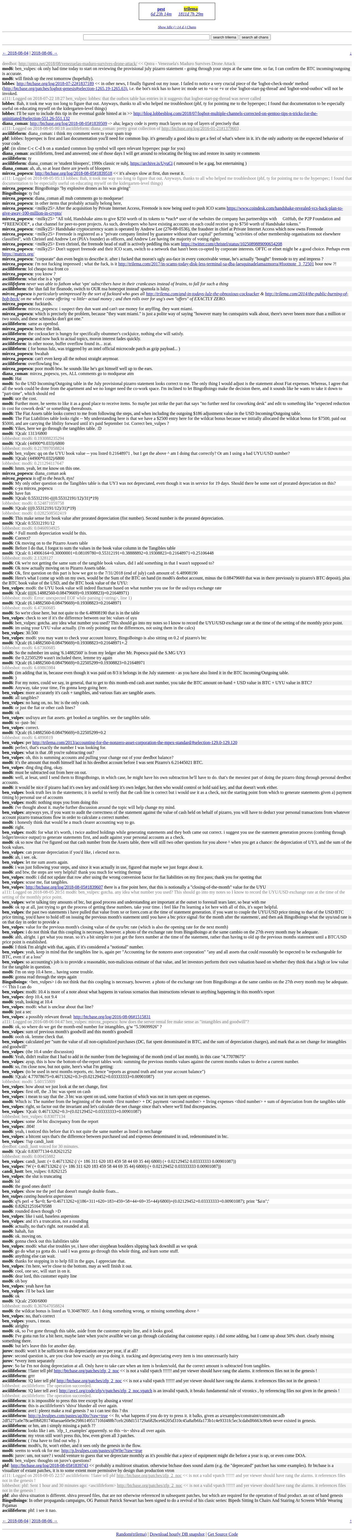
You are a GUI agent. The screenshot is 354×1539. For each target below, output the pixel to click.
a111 (6, 98)
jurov (7, 1350)
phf (5, 138)
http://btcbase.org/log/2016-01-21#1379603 (200, 128)
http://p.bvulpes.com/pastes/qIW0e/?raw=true (101, 1450)
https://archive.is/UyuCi (151, 163)
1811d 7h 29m (190, 14)
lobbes (8, 83)
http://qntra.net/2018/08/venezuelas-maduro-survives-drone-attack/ (78, 63)
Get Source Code (223, 1534)
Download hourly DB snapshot (177, 1534)
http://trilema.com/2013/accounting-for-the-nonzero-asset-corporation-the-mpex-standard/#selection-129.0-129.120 (134, 742)
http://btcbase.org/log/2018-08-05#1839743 (49, 1465)
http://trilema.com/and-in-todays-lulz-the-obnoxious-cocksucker (202, 293)
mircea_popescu (17, 173)
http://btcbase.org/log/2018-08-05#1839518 (73, 173)
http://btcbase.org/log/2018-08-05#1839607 (64, 887)
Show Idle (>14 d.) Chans (177, 27)
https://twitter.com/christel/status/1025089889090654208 (231, 244)
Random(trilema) (131, 1534)
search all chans (255, 37)
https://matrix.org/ (18, 254)
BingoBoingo (14, 193)
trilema (191, 8)
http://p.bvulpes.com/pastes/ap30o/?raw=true (68, 1415)
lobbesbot (10, 438)
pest (161, 9)
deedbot (9, 63)
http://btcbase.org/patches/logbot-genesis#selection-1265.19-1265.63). (66, 88)
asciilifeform (14, 133)
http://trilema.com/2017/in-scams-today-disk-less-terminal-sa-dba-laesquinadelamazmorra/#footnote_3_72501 (216, 263)
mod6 (7, 68)
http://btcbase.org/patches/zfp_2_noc (86, 1370)
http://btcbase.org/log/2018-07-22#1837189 (55, 83)
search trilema (224, 37)
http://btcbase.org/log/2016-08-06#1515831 (111, 1016)
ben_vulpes (12, 588)
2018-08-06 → (45, 53)
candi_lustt (12, 1171)
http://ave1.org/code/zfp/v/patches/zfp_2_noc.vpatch (105, 1390)
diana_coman (15, 123)
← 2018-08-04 (15, 53)
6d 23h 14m (161, 14)
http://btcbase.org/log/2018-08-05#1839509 (68, 123)
